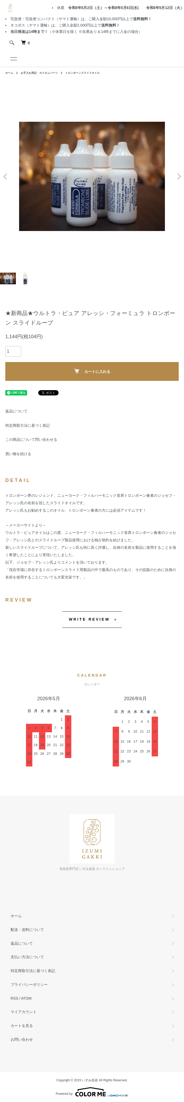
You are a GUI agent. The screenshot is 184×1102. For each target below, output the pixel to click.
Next (178, 176)
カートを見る (22, 1025)
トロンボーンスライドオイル (82, 72)
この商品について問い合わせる (31, 439)
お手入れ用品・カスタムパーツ (39, 72)
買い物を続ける (18, 454)
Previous (6, 176)
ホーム (9, 72)
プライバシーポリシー (29, 984)
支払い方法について (27, 957)
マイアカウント (24, 1012)
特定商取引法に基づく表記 (27, 425)
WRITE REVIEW (89, 619)
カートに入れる (92, 371)
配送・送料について (27, 929)
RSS (14, 998)
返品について (16, 411)
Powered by (92, 1092)
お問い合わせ (22, 1039)
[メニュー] (13, 59)
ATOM (26, 998)
